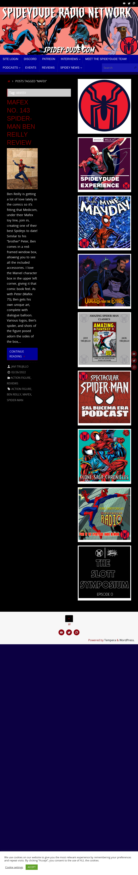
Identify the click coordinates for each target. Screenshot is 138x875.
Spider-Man (15, 400)
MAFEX (27, 394)
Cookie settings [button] (14, 867)
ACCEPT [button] (32, 867)
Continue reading (17, 354)
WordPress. (127, 640)
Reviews (12, 383)
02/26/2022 (18, 372)
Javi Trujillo (19, 366)
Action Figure (21, 378)
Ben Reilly (14, 394)
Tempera (110, 640)
